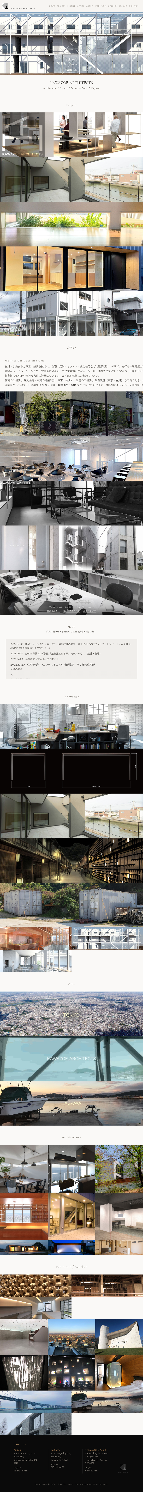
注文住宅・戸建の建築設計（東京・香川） (48, 380)
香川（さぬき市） (71, 610)
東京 (44, 385)
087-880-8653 (91, 1470)
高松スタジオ (89, 610)
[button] (6, 43)
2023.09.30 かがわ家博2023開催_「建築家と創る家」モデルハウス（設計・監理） (56, 653)
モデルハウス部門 (20, 679)
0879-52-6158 (57, 1467)
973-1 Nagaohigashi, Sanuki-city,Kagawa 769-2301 (61, 1456)
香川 (53, 385)
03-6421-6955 (20, 1470)
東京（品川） (53, 610)
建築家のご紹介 (67, 385)
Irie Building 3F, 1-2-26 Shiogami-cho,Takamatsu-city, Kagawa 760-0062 (96, 1458)
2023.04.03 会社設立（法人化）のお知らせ (34, 659)
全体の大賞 (16, 669)
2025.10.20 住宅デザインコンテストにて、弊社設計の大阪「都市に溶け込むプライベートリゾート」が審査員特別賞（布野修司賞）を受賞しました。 (70, 646)
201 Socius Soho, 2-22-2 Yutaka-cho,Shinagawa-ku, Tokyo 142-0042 (26, 1458)
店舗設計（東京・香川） (109, 380)
